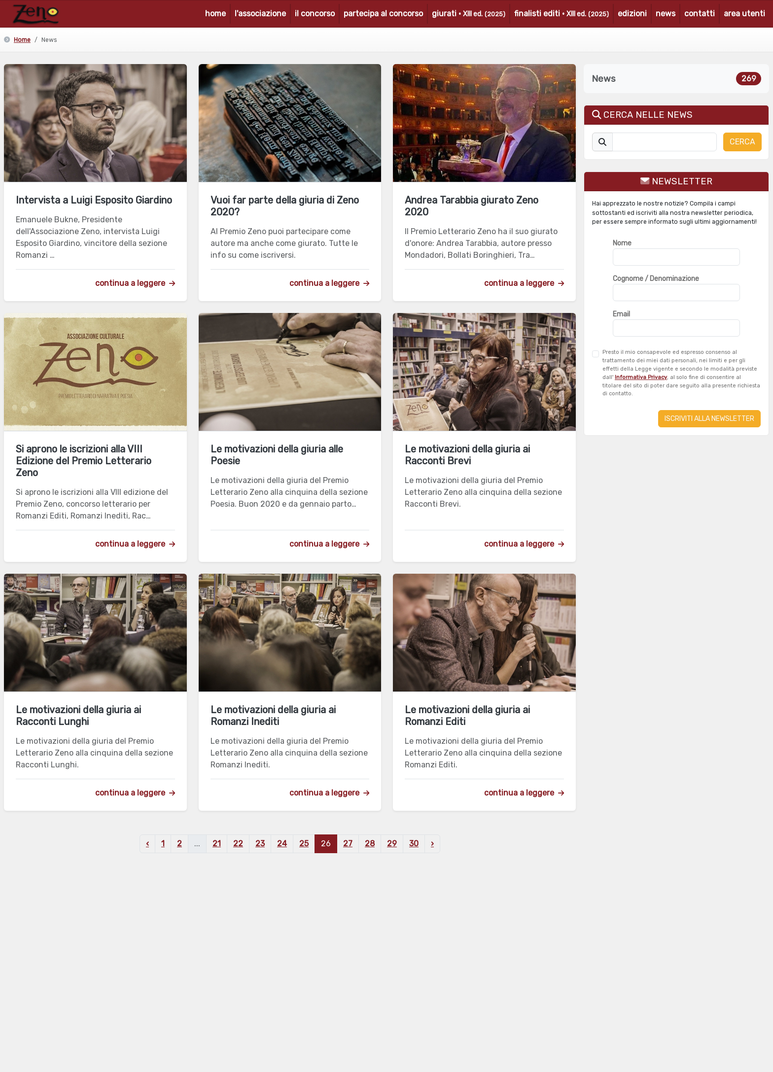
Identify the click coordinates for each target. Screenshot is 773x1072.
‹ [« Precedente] (147, 843)
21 (216, 843)
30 (414, 843)
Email (621, 314)
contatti (699, 13)
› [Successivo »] (432, 843)
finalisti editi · (561, 13)
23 (260, 843)
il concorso (315, 13)
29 (392, 843)
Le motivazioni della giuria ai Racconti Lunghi (78, 715)
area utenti (744, 13)
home (215, 13)
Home (22, 39)
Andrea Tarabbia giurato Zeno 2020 (471, 206)
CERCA (742, 141)
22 (238, 843)
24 (282, 843)
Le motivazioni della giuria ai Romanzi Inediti (273, 715)
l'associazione (260, 13)
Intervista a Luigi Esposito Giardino (94, 200)
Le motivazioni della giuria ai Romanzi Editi (467, 715)
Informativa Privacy (641, 377)
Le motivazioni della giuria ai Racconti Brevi (467, 455)
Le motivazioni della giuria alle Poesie (277, 455)
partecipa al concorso (383, 13)
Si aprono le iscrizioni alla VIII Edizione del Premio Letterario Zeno (83, 461)
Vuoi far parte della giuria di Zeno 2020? (285, 206)
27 (347, 843)
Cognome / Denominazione (656, 279)
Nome (622, 243)
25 (304, 843)
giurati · (468, 13)
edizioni (632, 13)
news (665, 13)
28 (370, 843)
